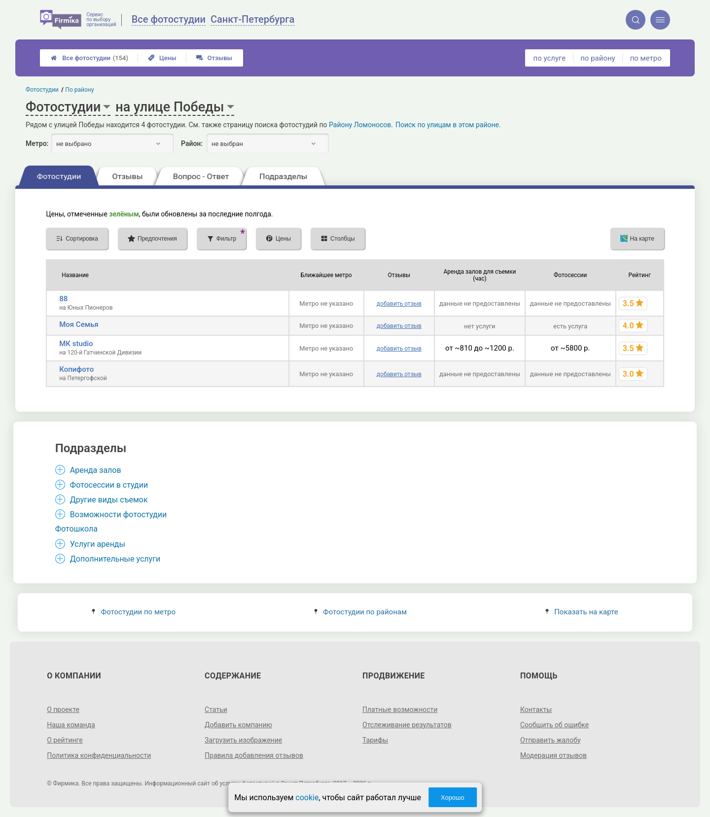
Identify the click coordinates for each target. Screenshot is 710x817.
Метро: (37, 143)
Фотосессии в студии (109, 485)
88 (63, 298)
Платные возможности (399, 709)
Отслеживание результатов (407, 725)
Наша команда (71, 725)
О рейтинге (65, 740)
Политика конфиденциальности (99, 755)
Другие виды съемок (109, 499)
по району (597, 58)
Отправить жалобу (550, 740)
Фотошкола (76, 528)
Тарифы (375, 740)
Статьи (216, 709)
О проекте (63, 709)
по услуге (549, 58)
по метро (646, 58)
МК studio (76, 343)
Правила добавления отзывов (254, 755)
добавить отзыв (399, 303)
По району (80, 89)
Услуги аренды (97, 544)
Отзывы (214, 58)
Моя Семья (78, 324)
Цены (162, 58)
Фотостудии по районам (360, 611)
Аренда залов (95, 470)
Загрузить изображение (243, 740)
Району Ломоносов (360, 125)
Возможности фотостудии (118, 514)
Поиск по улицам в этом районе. (448, 125)
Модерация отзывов (553, 755)
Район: (192, 143)
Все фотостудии (89, 58)
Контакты (536, 709)
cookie (307, 797)
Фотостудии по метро (134, 611)
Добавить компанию (238, 725)
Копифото (76, 369)
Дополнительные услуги (115, 559)
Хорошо (452, 797)
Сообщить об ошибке (554, 725)
